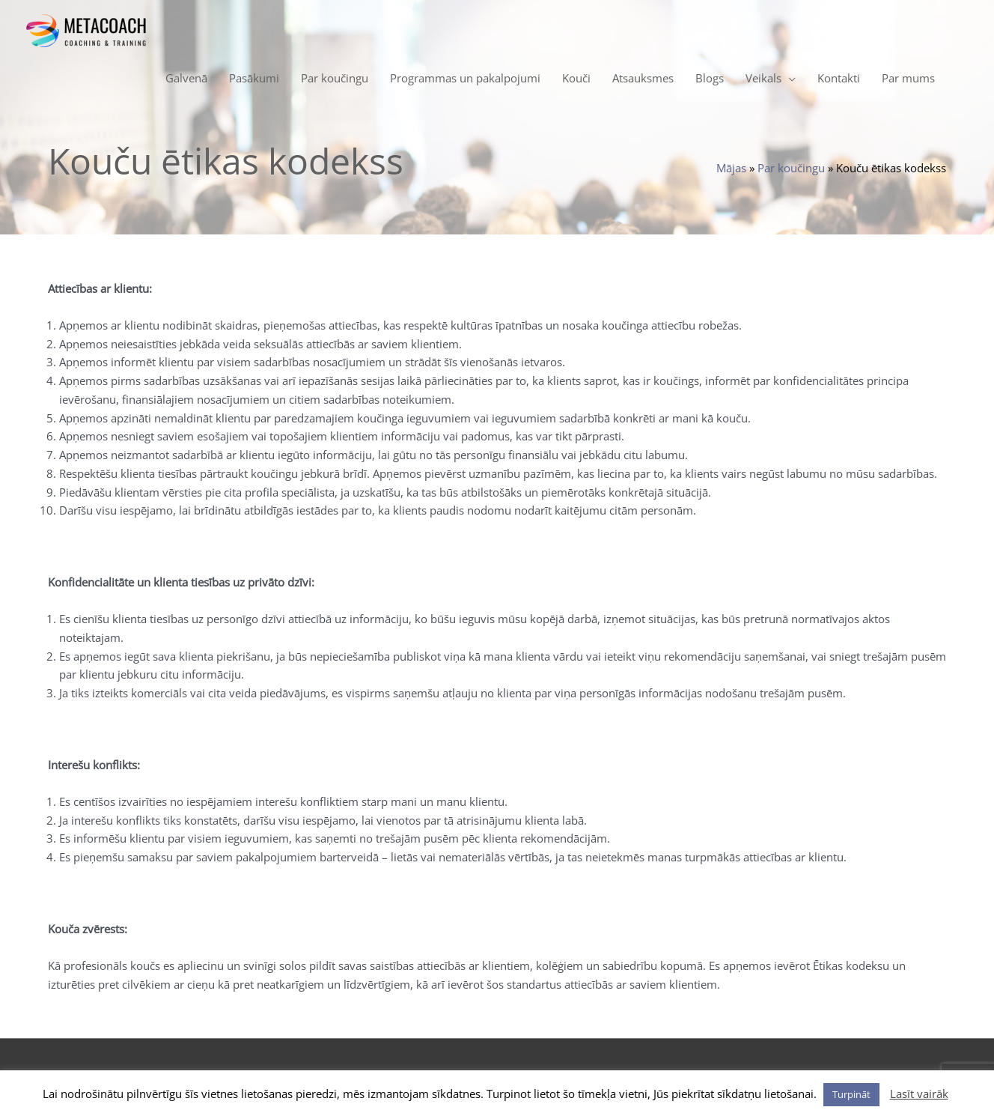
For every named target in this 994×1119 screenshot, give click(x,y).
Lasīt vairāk (919, 1093)
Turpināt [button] (851, 1094)
